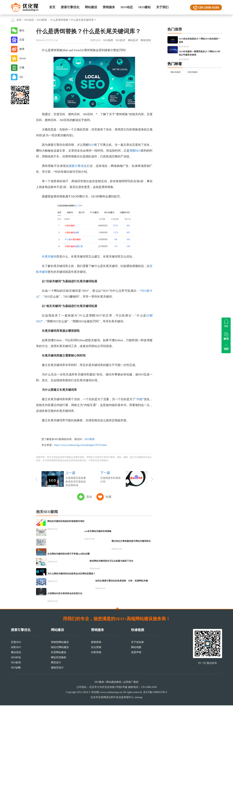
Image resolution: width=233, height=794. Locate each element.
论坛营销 (96, 735)
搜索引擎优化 (70, 7)
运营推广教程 (131, 770)
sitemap (139, 786)
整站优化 (16, 741)
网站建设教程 (113, 770)
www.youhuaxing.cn (110, 780)
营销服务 (109, 7)
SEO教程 (99, 770)
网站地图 (136, 735)
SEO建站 (144, 7)
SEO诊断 (16, 756)
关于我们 (162, 7)
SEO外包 (16, 746)
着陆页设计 (57, 756)
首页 (52, 7)
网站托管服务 (58, 746)
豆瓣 (21, 67)
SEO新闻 (42, 20)
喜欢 (89, 496)
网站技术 (133, 40)
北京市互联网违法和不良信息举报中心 (112, 786)
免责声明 (136, 741)
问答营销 (96, 741)
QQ (21, 77)
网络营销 (146, 40)
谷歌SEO (16, 735)
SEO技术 (120, 40)
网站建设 (91, 7)
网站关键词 (177, 92)
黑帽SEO (135, 150)
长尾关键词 (49, 256)
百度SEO (16, 730)
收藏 (108, 496)
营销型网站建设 (60, 730)
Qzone (22, 58)
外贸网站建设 (58, 741)
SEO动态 (127, 7)
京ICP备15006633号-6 (155, 780)
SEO (91, 144)
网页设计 (56, 751)
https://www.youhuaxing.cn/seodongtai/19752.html (80, 445)
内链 (140, 399)
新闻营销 (96, 730)
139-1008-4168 (208, 7)
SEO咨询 (16, 751)
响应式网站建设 (60, 735)
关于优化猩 (137, 730)
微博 (21, 49)
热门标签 (174, 83)
